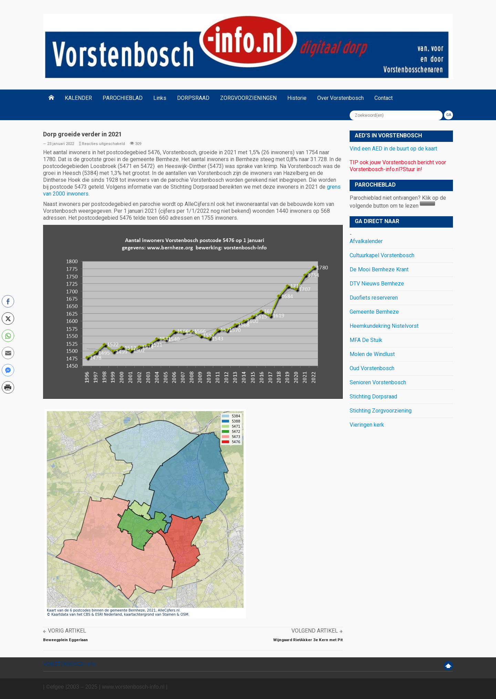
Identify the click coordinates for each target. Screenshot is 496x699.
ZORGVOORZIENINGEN (248, 98)
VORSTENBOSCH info (69, 664)
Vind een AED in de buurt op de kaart (393, 148)
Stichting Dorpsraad (373, 396)
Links (159, 98)
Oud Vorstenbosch (372, 368)
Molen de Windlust (372, 354)
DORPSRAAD (193, 98)
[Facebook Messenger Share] (8, 370)
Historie (297, 98)
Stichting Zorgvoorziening (381, 410)
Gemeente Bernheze (374, 312)
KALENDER (78, 98)
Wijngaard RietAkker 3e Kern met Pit (308, 639)
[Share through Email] (8, 353)
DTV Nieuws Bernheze (377, 283)
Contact (383, 98)
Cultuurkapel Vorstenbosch (382, 255)
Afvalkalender (366, 241)
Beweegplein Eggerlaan (65, 639)
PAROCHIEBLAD (123, 98)
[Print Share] (8, 387)
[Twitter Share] (8, 318)
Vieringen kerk (367, 424)
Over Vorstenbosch (340, 98)
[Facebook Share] (8, 301)
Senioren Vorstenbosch (378, 382)
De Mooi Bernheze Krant (379, 269)
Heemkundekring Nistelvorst (384, 326)
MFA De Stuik (366, 340)
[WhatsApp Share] (8, 336)
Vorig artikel (67, 630)
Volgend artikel (314, 630)
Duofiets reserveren (374, 297)
